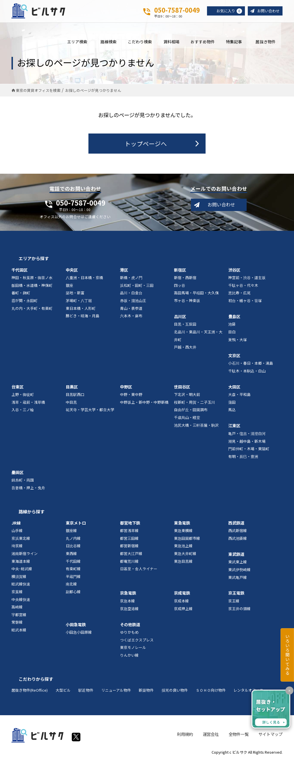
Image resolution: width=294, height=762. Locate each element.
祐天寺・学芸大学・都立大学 (90, 411)
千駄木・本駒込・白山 (247, 372)
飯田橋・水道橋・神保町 (32, 286)
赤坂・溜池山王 (133, 302)
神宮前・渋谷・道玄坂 (247, 279)
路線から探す (32, 513)
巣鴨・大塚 (237, 341)
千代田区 (19, 271)
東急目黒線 (183, 562)
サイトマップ (270, 736)
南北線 (71, 585)
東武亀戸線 (237, 578)
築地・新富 (75, 294)
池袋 (232, 325)
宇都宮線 (18, 616)
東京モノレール (133, 648)
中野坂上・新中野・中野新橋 (144, 403)
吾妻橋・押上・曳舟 (28, 489)
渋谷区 (234, 271)
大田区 (234, 388)
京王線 (233, 602)
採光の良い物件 (175, 691)
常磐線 (17, 623)
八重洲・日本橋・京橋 (84, 279)
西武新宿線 (237, 532)
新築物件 (146, 691)
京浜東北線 (20, 539)
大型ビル (63, 691)
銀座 (69, 286)
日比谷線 (73, 547)
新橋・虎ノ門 (131, 279)
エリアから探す (34, 260)
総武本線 (18, 631)
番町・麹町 (20, 294)
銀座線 (71, 532)
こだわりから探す (36, 680)
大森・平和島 (239, 396)
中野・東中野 (131, 396)
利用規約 (185, 736)
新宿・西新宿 (185, 279)
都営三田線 (129, 539)
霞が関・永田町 (24, 302)
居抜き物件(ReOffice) (29, 691)
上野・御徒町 (22, 396)
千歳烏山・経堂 (187, 418)
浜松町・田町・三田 (137, 286)
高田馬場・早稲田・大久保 (196, 294)
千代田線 (73, 562)
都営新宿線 (129, 547)
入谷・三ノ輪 (22, 411)
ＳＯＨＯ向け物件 (211, 691)
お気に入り (226, 11)
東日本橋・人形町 (81, 309)
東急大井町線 (185, 555)
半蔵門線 (73, 578)
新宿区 (180, 271)
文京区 (234, 357)
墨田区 (17, 474)
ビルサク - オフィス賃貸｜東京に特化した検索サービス (39, 11)
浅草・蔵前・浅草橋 (28, 403)
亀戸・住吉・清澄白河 (247, 435)
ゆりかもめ (129, 633)
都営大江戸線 (131, 555)
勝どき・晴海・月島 (82, 317)
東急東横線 (183, 532)
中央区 (72, 271)
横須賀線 (18, 578)
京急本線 (127, 602)
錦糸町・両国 (22, 481)
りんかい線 (129, 656)
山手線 (17, 532)
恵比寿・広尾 (239, 294)
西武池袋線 (237, 539)
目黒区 (72, 388)
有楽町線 (73, 570)
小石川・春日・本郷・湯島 (250, 364)
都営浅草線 (129, 532)
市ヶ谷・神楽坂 (187, 302)
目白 (232, 333)
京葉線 (17, 593)
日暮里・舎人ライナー (138, 570)
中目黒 (71, 403)
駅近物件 (85, 691)
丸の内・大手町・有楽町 (32, 309)
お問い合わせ (268, 11)
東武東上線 (237, 563)
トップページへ (146, 145)
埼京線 (17, 547)
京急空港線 (129, 610)
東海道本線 (20, 562)
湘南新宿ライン (24, 555)
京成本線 (181, 602)
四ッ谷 (179, 286)
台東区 (17, 388)
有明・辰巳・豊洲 (243, 458)
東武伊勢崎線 (239, 571)
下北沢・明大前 (187, 396)
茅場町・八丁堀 (79, 302)
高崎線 (17, 608)
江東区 (234, 427)
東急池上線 (183, 547)
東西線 (71, 555)
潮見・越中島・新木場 (247, 442)
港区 (124, 271)
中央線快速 (20, 601)
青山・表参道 (131, 309)
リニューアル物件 (116, 691)
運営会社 (211, 736)
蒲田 (232, 403)
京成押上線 (183, 610)
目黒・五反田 (185, 325)
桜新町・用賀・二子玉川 (194, 403)
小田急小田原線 (79, 633)
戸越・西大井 (185, 348)
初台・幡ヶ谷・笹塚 (245, 302)
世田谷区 (182, 388)
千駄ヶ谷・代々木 (243, 286)
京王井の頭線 (239, 610)
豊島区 (234, 318)
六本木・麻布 (131, 317)
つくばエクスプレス (137, 641)
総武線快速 (20, 585)
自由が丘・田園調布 (191, 411)
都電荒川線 (129, 562)
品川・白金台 (131, 294)
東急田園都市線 (187, 539)
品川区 (180, 318)
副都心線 (73, 593)
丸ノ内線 (73, 539)
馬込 (232, 411)
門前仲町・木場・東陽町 (248, 450)
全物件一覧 (239, 736)
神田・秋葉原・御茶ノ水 (32, 279)
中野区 (126, 388)
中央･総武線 (21, 570)
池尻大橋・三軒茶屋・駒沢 (196, 426)
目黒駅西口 (75, 396)
